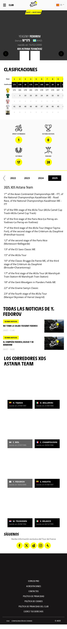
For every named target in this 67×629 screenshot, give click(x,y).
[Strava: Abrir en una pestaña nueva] (48, 545)
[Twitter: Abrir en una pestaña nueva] (26, 545)
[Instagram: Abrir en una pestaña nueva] (40, 545)
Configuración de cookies (22, 621)
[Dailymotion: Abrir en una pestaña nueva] (33, 545)
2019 (11, 178)
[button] (60, 5)
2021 (39, 178)
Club (11, 5)
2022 (53, 178)
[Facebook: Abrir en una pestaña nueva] (19, 545)
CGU (8, 621)
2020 (25, 178)
